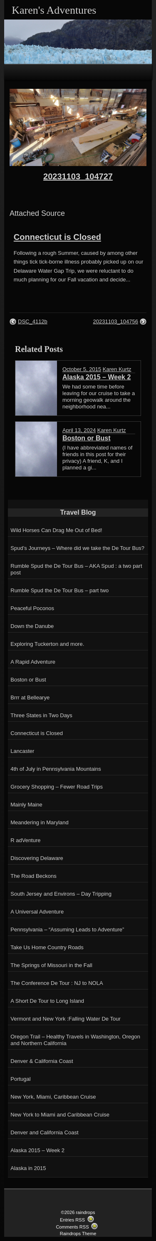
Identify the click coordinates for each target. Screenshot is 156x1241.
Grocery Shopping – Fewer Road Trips (56, 787)
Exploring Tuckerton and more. (47, 644)
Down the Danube (32, 626)
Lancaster (22, 751)
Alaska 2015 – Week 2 (37, 1150)
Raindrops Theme (78, 1233)
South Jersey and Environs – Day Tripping (60, 894)
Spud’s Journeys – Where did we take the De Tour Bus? (77, 548)
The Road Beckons (33, 876)
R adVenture (25, 840)
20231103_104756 (115, 321)
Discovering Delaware (36, 858)
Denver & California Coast (41, 1061)
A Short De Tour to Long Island (47, 1001)
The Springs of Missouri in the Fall (51, 965)
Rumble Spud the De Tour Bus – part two (59, 590)
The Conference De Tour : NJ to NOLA (56, 983)
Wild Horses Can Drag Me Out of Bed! (56, 530)
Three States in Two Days (41, 715)
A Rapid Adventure (32, 662)
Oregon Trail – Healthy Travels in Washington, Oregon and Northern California (75, 1039)
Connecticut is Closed (57, 237)
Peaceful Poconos (32, 608)
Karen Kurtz (117, 369)
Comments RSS (72, 1226)
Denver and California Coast (44, 1132)
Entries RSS (72, 1219)
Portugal (20, 1079)
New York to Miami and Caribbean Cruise (59, 1115)
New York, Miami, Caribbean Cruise (53, 1097)
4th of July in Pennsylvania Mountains (55, 769)
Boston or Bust (28, 680)
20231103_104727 (78, 176)
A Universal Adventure (37, 912)
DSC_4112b (32, 321)
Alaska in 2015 (28, 1168)
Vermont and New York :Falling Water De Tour (65, 1019)
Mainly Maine (26, 804)
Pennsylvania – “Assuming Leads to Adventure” (67, 929)
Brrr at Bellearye (30, 697)
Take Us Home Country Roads (47, 947)
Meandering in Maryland (39, 822)
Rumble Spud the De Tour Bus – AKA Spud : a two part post (76, 569)
